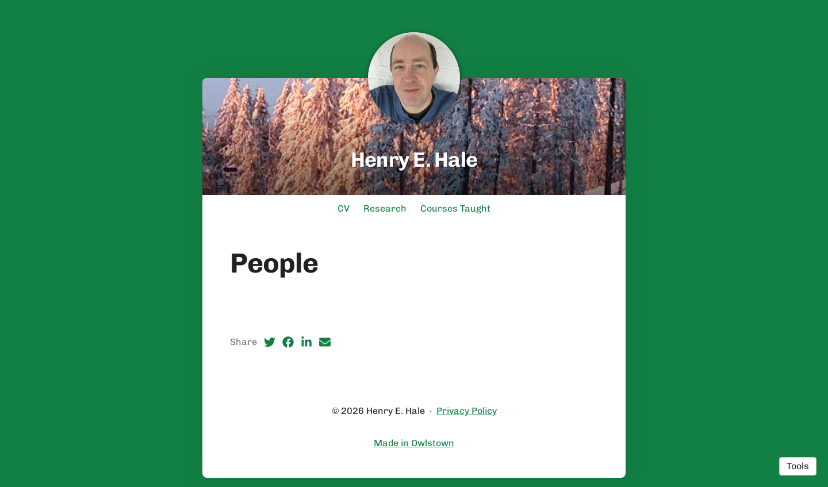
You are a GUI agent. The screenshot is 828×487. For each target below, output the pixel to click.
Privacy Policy (466, 410)
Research (385, 208)
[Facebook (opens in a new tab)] (288, 342)
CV (344, 208)
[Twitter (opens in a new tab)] (269, 342)
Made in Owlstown (414, 443)
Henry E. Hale (414, 159)
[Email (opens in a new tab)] (325, 342)
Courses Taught (455, 208)
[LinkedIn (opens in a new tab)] (306, 342)
